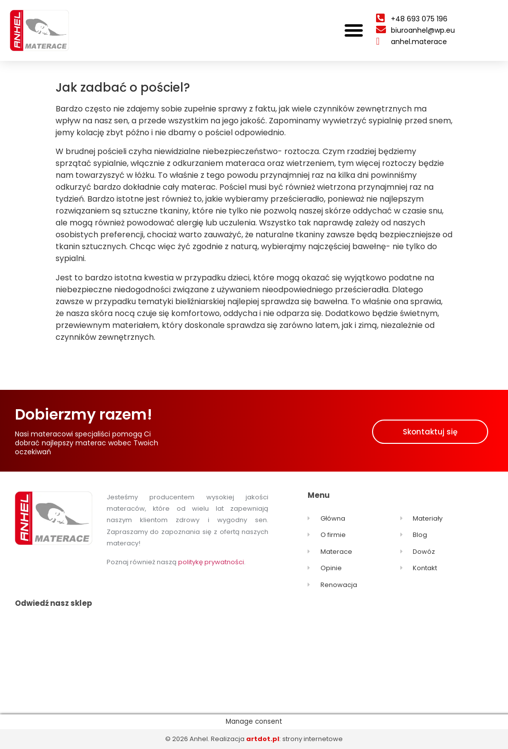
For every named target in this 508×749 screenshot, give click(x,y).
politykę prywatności (211, 562)
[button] (354, 30)
